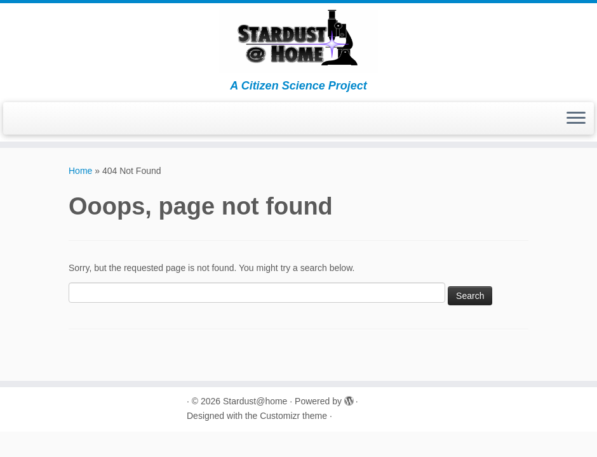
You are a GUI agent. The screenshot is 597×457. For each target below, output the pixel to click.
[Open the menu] (576, 118)
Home (80, 171)
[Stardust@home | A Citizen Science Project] (298, 41)
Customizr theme (293, 416)
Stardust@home (255, 401)
